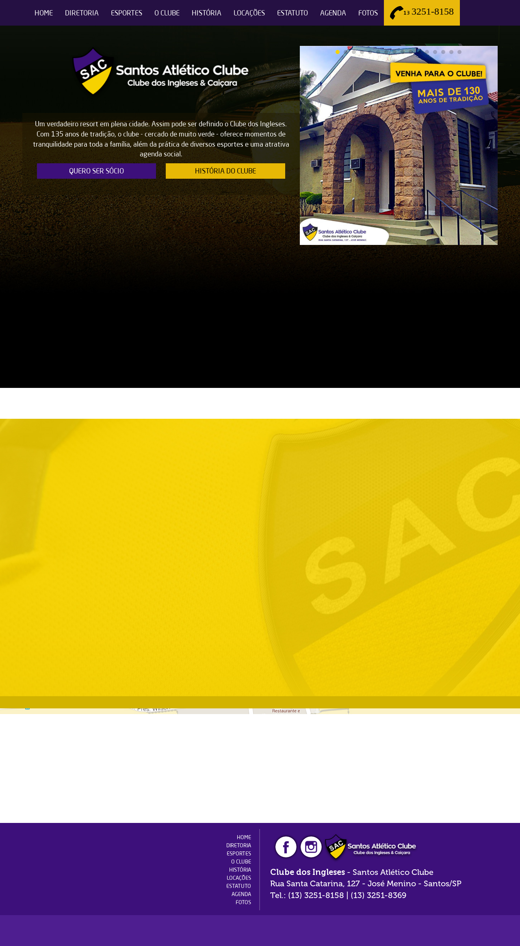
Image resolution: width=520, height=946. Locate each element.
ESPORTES (126, 13)
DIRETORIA (82, 13)
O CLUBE (167, 13)
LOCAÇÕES (249, 13)
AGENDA (333, 13)
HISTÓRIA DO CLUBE (225, 171)
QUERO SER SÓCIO (96, 171)
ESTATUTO (292, 13)
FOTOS (368, 13)
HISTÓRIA (206, 13)
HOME (44, 13)
